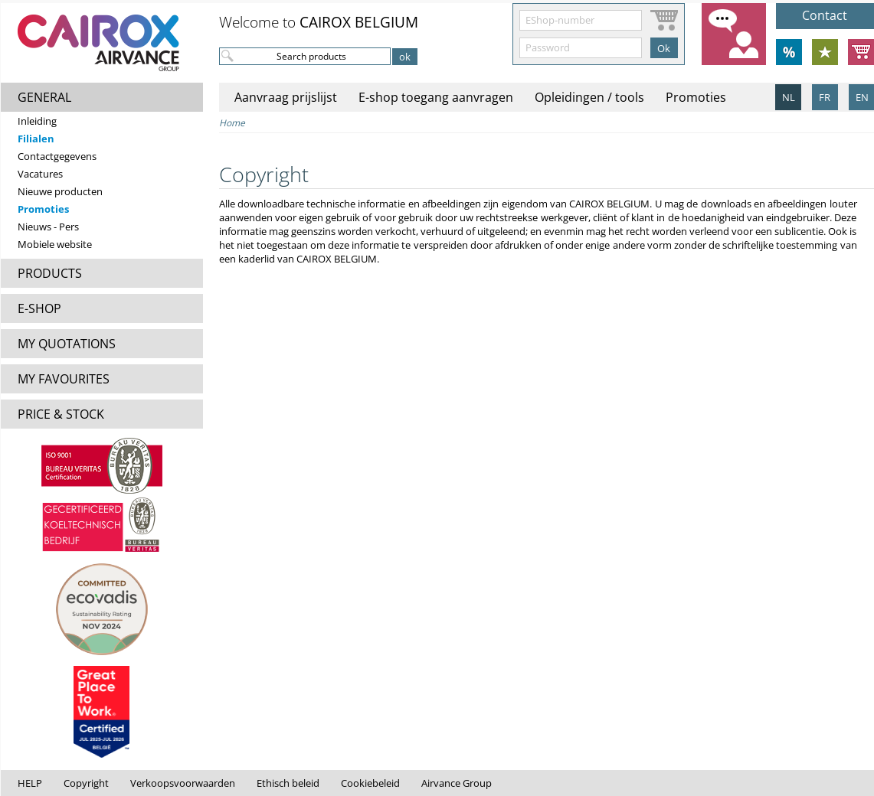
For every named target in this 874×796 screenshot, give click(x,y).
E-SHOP (39, 308)
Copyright (86, 783)
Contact (824, 15)
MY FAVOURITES (64, 378)
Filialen (36, 138)
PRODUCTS (50, 273)
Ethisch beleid (288, 783)
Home (232, 122)
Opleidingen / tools (589, 97)
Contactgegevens (57, 156)
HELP (30, 783)
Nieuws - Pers (48, 226)
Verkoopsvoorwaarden (182, 783)
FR (824, 97)
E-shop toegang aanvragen (435, 97)
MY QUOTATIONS (67, 343)
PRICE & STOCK (61, 414)
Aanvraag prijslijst (285, 97)
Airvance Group (456, 783)
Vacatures (40, 174)
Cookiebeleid (370, 783)
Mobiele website (55, 244)
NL (788, 97)
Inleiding (37, 121)
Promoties (43, 209)
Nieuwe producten (60, 191)
